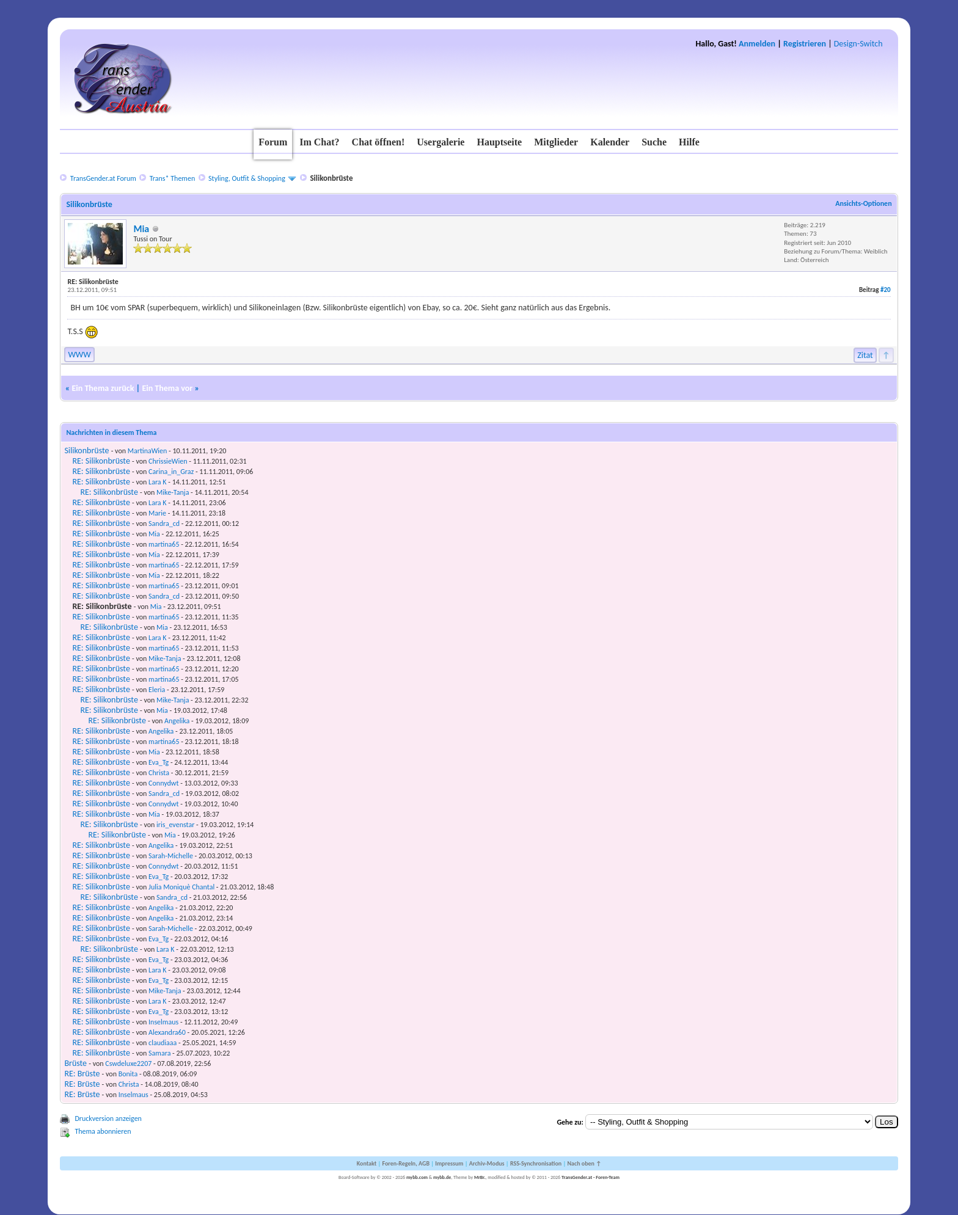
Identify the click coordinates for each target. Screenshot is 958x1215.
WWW (79, 354)
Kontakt (366, 1163)
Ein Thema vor (167, 388)
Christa (158, 772)
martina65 (163, 544)
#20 (885, 290)
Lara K (157, 482)
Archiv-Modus (487, 1163)
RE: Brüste (82, 1073)
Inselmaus (163, 1022)
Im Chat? (319, 142)
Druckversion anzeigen (108, 1118)
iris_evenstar (175, 824)
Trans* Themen (172, 178)
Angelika (176, 721)
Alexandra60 (167, 1032)
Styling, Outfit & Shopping (246, 178)
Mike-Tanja (172, 492)
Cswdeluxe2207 (128, 1063)
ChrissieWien (167, 461)
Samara (159, 1053)
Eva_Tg (158, 762)
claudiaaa (162, 1042)
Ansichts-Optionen (863, 203)
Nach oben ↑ (584, 1163)
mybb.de (442, 1177)
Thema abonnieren (103, 1131)
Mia (141, 229)
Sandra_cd (164, 523)
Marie (157, 513)
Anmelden (757, 43)
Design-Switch (858, 43)
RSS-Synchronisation (535, 1163)
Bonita (128, 1074)
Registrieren (804, 43)
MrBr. (480, 1177)
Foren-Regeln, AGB (406, 1163)
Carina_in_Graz (171, 471)
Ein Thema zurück (102, 388)
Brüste (75, 1063)
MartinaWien (147, 451)
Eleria (156, 689)
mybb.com (417, 1177)
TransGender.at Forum (103, 178)
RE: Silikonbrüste (101, 461)
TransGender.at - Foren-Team (590, 1177)
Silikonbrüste (86, 450)
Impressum (449, 1163)
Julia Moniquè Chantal (181, 887)
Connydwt (163, 783)
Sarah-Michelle (170, 856)
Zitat (865, 355)
